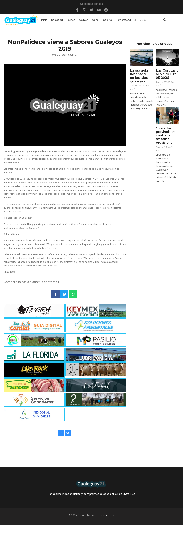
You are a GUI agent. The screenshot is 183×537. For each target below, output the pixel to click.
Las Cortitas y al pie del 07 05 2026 (167, 74)
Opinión (83, 20)
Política (71, 20)
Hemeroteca (123, 20)
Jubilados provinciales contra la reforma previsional (165, 135)
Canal (95, 20)
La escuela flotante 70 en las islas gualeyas (139, 76)
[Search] (148, 20)
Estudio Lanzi (107, 515)
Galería (107, 20)
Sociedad (57, 20)
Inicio (44, 20)
